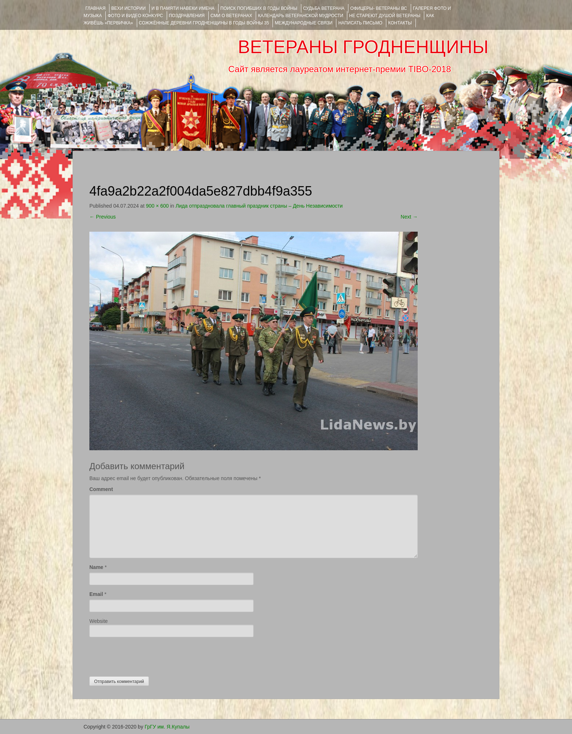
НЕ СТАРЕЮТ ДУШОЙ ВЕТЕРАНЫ (384, 15)
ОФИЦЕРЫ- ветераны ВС (378, 8)
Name (96, 567)
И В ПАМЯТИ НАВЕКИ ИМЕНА (182, 8)
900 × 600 (157, 206)
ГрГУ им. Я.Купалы (167, 727)
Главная (95, 8)
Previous (102, 217)
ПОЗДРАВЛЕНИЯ (187, 15)
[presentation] (144, 655)
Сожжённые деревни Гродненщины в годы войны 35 (204, 22)
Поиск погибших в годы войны (258, 8)
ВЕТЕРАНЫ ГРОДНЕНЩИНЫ (363, 47)
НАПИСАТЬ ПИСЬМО (360, 22)
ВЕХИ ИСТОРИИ (128, 8)
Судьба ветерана (324, 8)
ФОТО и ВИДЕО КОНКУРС (135, 15)
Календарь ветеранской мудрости (300, 15)
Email (96, 594)
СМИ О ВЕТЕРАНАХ (231, 15)
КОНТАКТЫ (400, 22)
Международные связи (303, 22)
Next (409, 217)
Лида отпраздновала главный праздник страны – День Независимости (259, 206)
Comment (101, 489)
